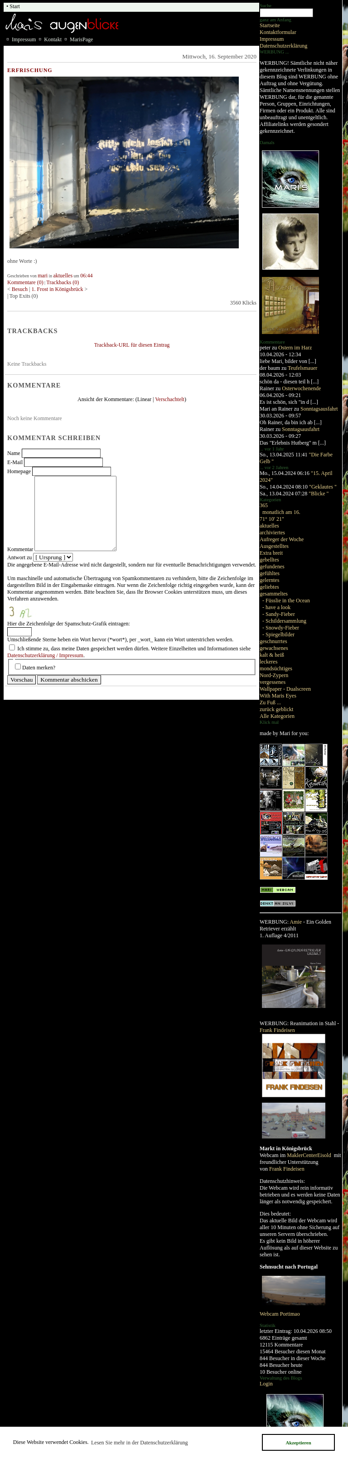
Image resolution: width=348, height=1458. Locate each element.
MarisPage (81, 39)
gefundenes (272, 566)
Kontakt (53, 39)
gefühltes (270, 573)
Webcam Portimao (280, 1314)
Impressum (272, 39)
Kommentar (20, 549)
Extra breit (271, 553)
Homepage (19, 471)
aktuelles (269, 526)
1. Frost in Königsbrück (58, 289)
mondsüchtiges (276, 668)
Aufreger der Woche (282, 539)
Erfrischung (30, 70)
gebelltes (269, 560)
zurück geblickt (276, 709)
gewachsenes (274, 648)
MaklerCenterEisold (309, 1155)
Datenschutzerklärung (283, 46)
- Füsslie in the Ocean (286, 600)
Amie (296, 922)
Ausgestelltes (274, 546)
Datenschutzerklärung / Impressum (45, 655)
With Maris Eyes (278, 696)
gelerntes (269, 580)
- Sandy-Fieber (278, 614)
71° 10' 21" (272, 519)
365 (264, 505)
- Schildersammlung (284, 621)
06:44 (86, 275)
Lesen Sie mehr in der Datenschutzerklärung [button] (139, 1442)
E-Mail (15, 462)
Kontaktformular (278, 32)
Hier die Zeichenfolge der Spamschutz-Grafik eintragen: (68, 623)
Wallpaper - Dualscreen (285, 689)
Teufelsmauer (302, 368)
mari (43, 275)
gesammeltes (274, 594)
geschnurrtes (273, 641)
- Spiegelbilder (278, 634)
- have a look (276, 607)
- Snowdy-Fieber (280, 628)
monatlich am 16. (281, 512)
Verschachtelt (169, 399)
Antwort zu (19, 557)
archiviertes (272, 532)
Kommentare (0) (25, 282)
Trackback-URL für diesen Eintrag (132, 345)
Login (266, 1383)
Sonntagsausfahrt (319, 409)
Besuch (20, 289)
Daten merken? (38, 667)
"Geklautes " (323, 487)
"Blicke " (319, 493)
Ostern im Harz (295, 347)
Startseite (270, 25)
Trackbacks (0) (62, 282)
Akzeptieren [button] (298, 1442)
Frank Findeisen (277, 1030)
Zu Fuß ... (270, 702)
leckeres (268, 662)
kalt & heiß (272, 655)
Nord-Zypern (274, 675)
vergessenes (272, 682)
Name (13, 453)
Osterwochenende (301, 388)
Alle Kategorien (277, 716)
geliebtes (269, 587)
